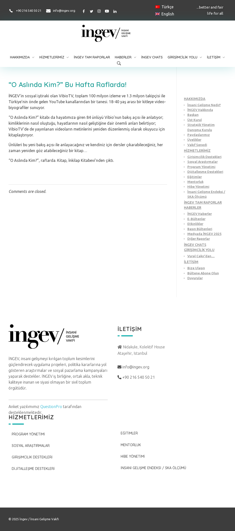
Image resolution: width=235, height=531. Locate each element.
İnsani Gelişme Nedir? (204, 105)
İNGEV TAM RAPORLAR (203, 202)
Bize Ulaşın (196, 268)
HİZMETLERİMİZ (197, 151)
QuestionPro (51, 406)
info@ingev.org (64, 10)
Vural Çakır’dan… (201, 256)
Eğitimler (194, 177)
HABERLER (192, 208)
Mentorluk (195, 182)
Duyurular (195, 278)
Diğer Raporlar (198, 239)
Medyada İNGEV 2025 (204, 234)
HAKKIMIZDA (194, 99)
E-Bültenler (196, 219)
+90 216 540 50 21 (28, 10)
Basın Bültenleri (199, 229)
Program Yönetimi (201, 167)
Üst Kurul (194, 120)
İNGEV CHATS (195, 245)
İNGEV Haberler (199, 214)
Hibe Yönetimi (198, 186)
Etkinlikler (195, 224)
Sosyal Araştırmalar (202, 162)
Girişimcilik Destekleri (204, 157)
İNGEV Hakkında (200, 110)
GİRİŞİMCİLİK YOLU (199, 250)
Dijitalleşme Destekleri (205, 172)
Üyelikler (194, 140)
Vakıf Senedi (197, 145)
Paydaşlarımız (198, 135)
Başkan (193, 115)
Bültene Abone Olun (203, 273)
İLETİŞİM (191, 262)
